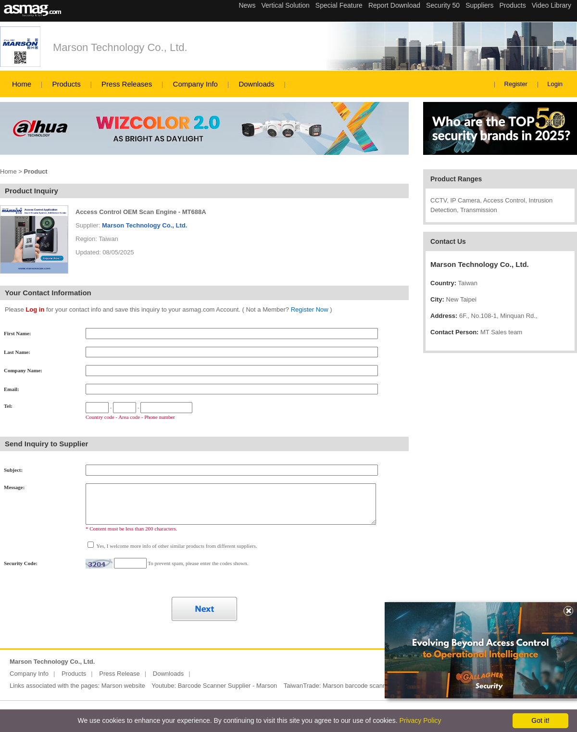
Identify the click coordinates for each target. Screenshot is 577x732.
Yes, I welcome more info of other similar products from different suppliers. (176, 546)
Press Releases (126, 84)
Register (515, 84)
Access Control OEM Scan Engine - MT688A (140, 211)
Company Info (195, 84)
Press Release (119, 673)
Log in (34, 309)
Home (21, 84)
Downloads (256, 84)
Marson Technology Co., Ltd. (120, 47)
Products (66, 84)
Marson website (123, 685)
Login (555, 84)
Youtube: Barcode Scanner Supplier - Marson (214, 685)
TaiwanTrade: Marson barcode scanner (338, 685)
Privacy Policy (420, 720)
